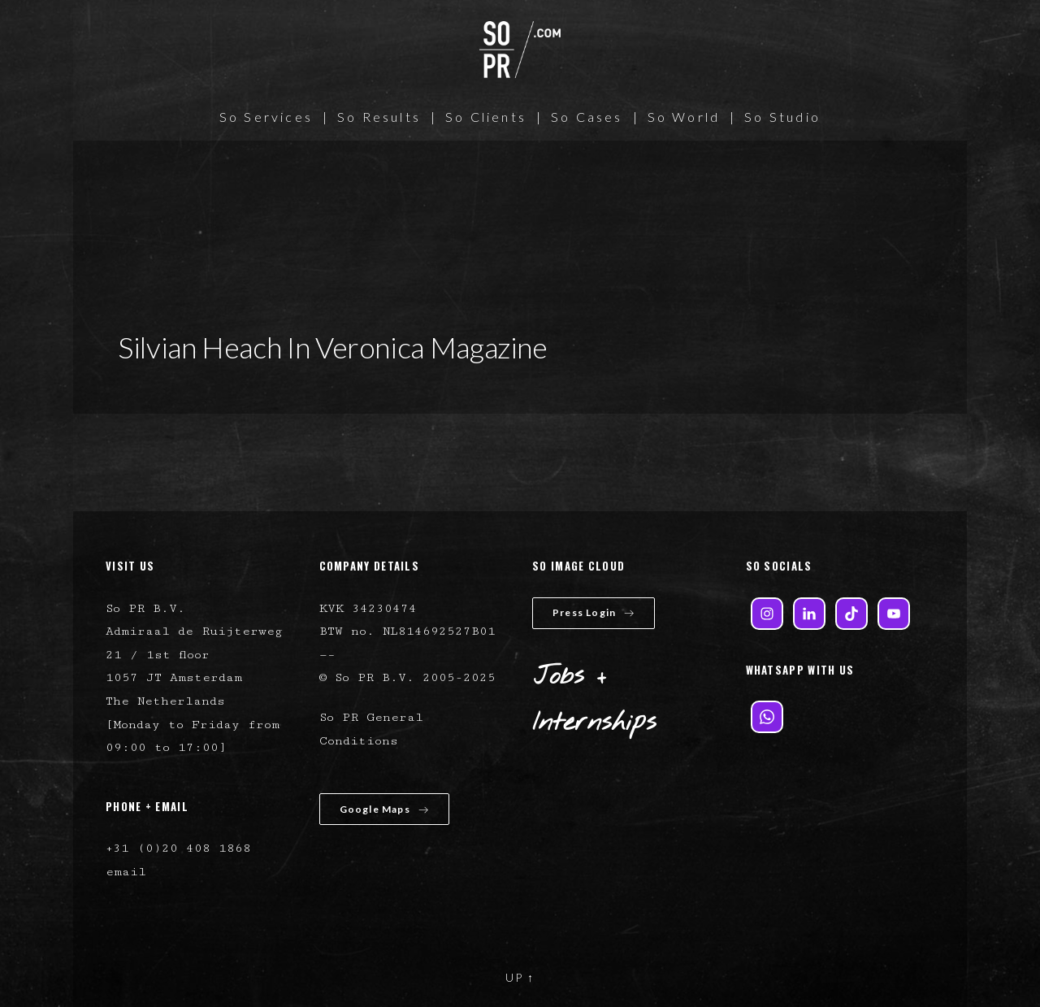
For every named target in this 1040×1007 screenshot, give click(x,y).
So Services (266, 116)
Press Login (593, 612)
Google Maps (384, 809)
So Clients (485, 116)
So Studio (782, 116)
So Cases (587, 116)
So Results (379, 116)
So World (684, 116)
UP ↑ (520, 977)
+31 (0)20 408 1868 (178, 848)
